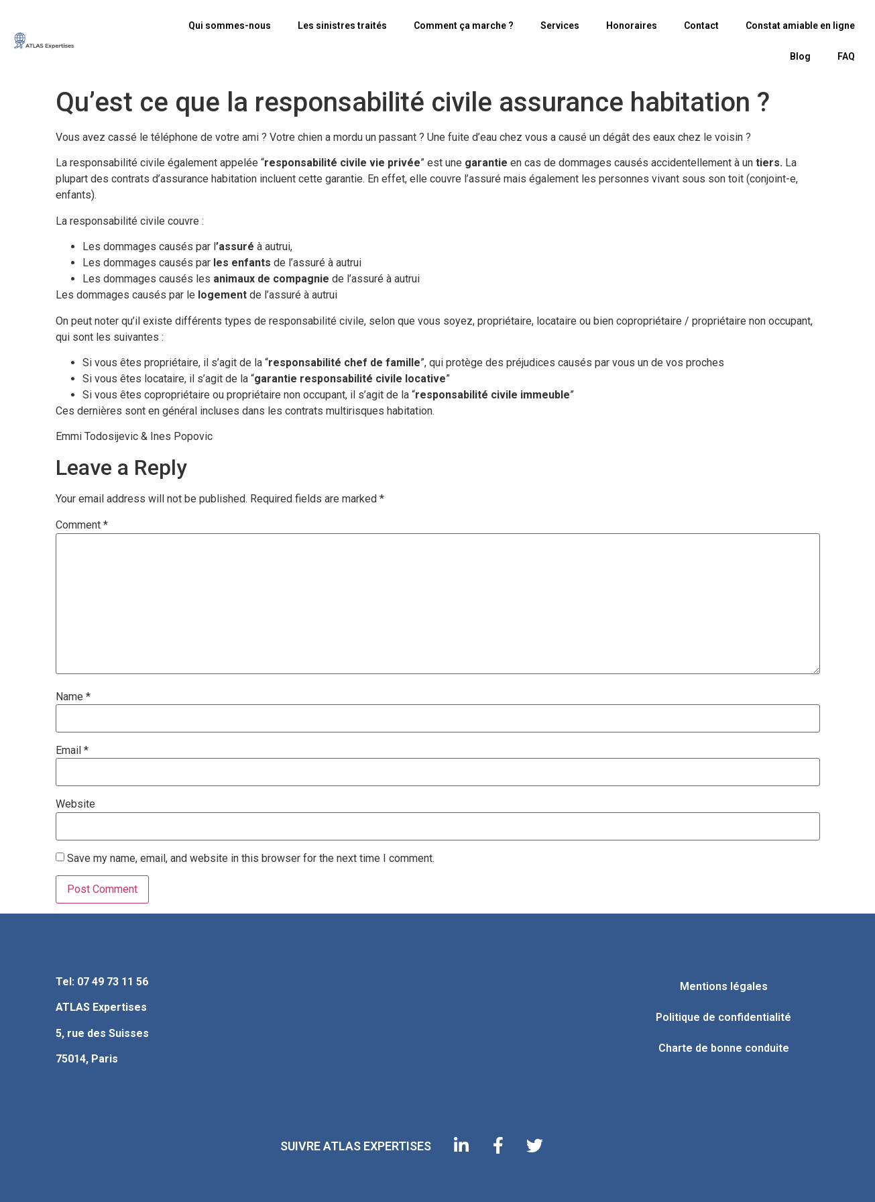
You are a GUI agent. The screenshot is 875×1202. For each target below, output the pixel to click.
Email (72, 750)
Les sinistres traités (342, 25)
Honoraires (631, 25)
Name (73, 697)
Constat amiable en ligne (800, 25)
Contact (701, 25)
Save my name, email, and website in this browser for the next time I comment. (250, 858)
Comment (82, 525)
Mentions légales (724, 986)
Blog (800, 56)
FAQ (846, 56)
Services (559, 25)
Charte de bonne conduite (723, 1048)
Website (75, 804)
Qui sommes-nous (229, 25)
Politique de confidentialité (723, 1017)
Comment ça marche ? (464, 25)
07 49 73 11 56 (112, 981)
